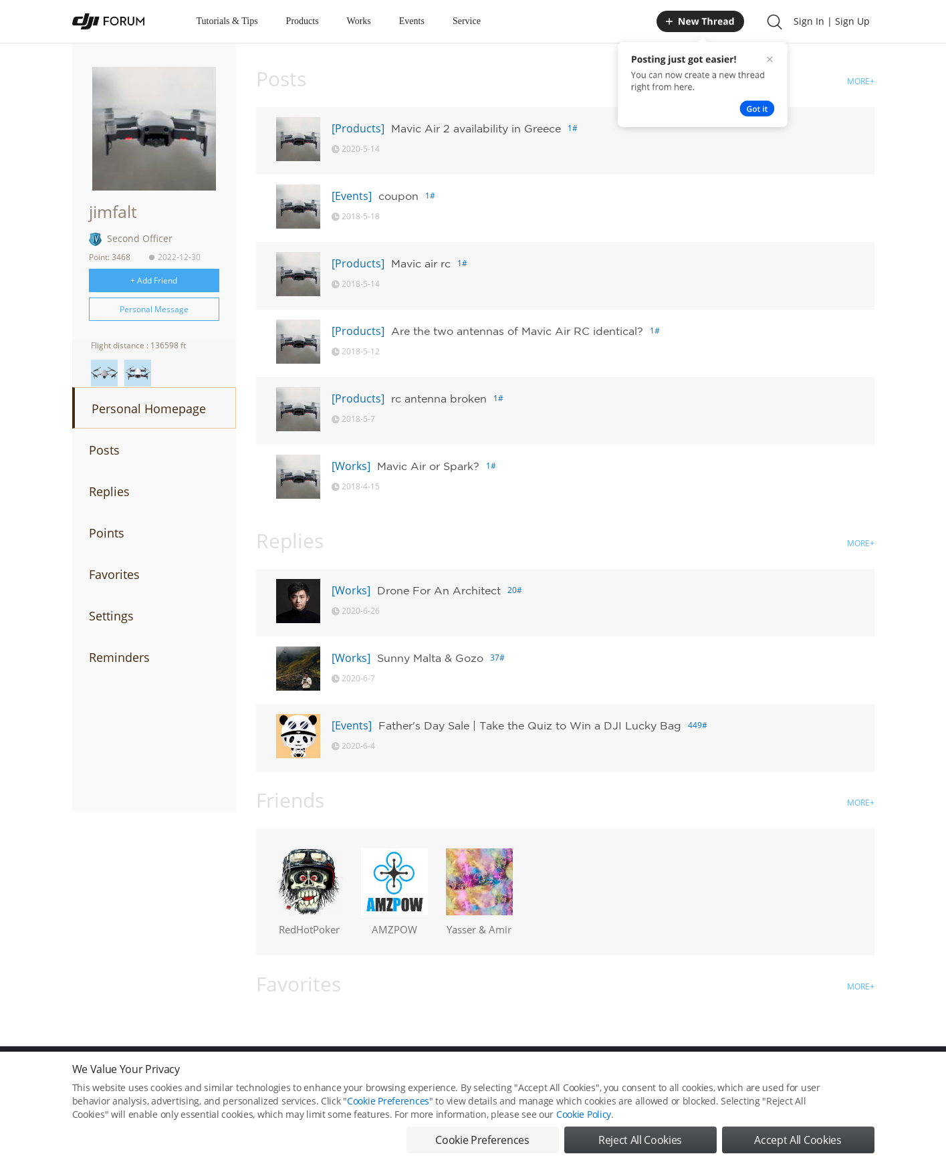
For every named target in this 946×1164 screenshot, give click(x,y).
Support (827, 1075)
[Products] (358, 128)
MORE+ (860, 81)
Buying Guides (768, 1075)
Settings (111, 616)
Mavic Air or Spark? (428, 466)
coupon (398, 196)
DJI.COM (657, 1075)
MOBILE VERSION (592, 1075)
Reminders (119, 657)
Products (302, 21)
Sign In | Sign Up (832, 21)
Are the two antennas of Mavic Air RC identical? (517, 331)
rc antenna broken (439, 398)
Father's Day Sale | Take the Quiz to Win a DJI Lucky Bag (529, 725)
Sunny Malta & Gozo (430, 658)
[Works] (351, 466)
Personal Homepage (149, 408)
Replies (109, 491)
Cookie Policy (583, 1139)
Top (867, 1075)
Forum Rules (423, 1075)
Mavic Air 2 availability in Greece (476, 128)
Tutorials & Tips (227, 21)
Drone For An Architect (439, 590)
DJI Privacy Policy (269, 1075)
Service (467, 21)
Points (106, 533)
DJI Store (707, 1075)
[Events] (352, 196)
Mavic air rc (421, 263)
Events (412, 21)
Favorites (114, 574)
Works (359, 21)
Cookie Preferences (350, 1075)
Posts (104, 450)
